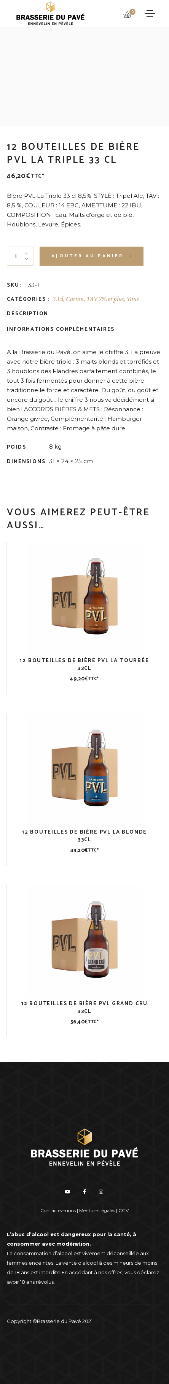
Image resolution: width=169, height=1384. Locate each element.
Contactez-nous (58, 1210)
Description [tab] (27, 314)
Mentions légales (97, 1210)
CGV (123, 1210)
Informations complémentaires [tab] (61, 329)
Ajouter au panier (87, 256)
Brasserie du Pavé (59, 1321)
